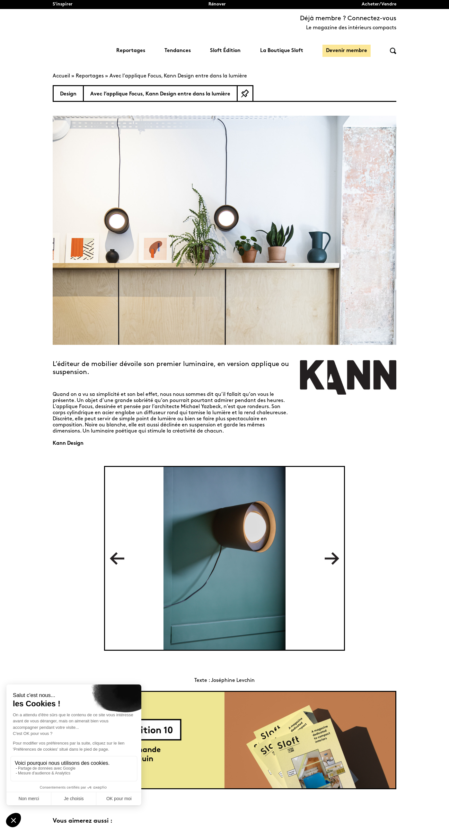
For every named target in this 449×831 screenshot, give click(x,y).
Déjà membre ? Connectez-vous (348, 18)
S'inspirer (63, 4)
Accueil (61, 76)
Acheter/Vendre (379, 4)
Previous (117, 558)
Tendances (177, 50)
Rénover (217, 4)
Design (68, 94)
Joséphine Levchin (233, 680)
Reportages (130, 50)
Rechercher (393, 51)
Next (332, 558)
